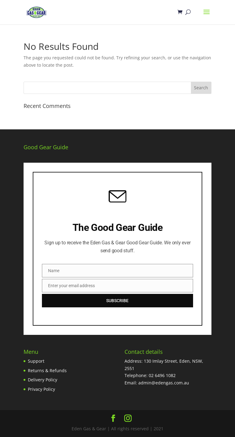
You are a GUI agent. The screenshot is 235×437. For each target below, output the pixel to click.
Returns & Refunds (47, 370)
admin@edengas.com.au (163, 383)
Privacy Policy (41, 389)
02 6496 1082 (162, 375)
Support (36, 361)
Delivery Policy (42, 380)
